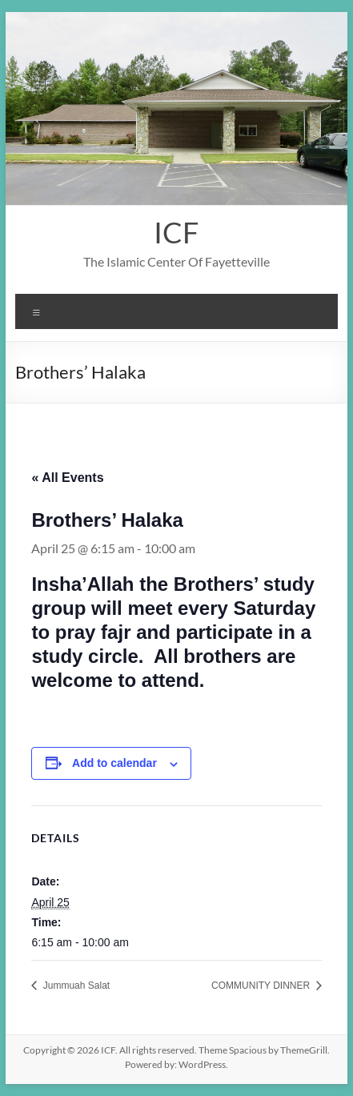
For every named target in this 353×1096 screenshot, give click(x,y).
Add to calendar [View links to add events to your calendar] (114, 763)
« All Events (67, 477)
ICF (176, 232)
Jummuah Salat (75, 985)
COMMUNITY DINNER (261, 985)
